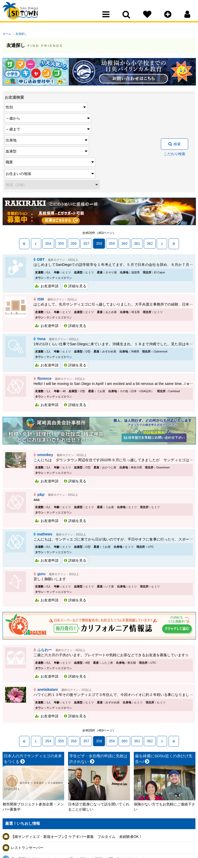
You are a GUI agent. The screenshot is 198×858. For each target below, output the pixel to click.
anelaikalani (47, 618)
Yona (41, 272)
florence (44, 311)
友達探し (19, 33)
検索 (177, 111)
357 (86, 178)
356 (74, 178)
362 (150, 178)
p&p (40, 425)
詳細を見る (77, 220)
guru (41, 503)
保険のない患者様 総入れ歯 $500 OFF (43, 798)
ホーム (7, 33)
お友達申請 (49, 220)
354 (48, 178)
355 (61, 178)
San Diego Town (25, 14)
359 (112, 178)
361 (137, 178)
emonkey (45, 386)
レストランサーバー (27, 775)
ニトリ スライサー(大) (29, 820)
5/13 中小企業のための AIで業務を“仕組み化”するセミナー (58, 809)
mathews (44, 464)
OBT (41, 193)
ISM (40, 232)
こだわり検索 (174, 121)
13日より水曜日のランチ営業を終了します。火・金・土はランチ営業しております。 (79, 831)
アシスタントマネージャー (32, 842)
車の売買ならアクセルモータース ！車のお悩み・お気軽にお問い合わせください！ (78, 786)
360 (124, 178)
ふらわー (44, 579)
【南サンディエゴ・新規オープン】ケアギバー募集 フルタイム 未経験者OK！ (76, 764)
